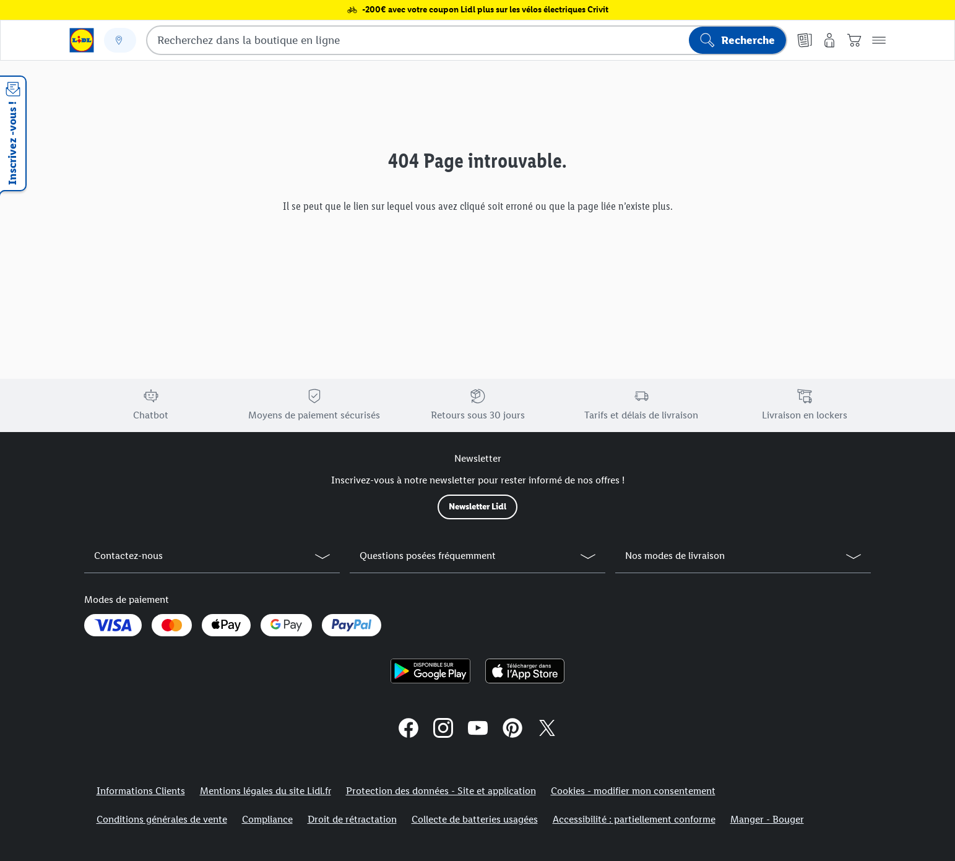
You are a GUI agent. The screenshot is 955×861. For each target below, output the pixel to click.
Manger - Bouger (767, 819)
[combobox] (466, 40)
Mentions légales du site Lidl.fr (265, 791)
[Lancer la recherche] (737, 40)
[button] (878, 40)
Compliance (267, 819)
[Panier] (854, 40)
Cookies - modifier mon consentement (633, 791)
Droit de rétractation (352, 819)
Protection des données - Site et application (441, 791)
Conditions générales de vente (162, 819)
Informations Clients (141, 791)
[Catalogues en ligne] (804, 40)
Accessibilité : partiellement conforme (634, 819)
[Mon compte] (829, 40)
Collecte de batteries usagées (475, 819)
